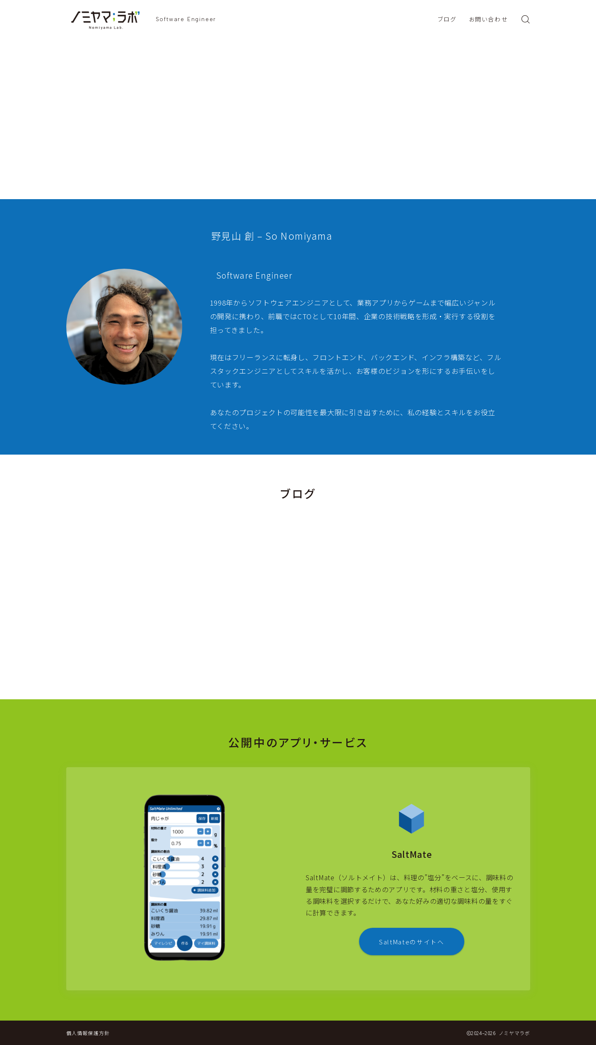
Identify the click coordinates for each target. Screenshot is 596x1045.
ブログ (447, 19)
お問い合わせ (488, 19)
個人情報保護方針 (88, 1032)
